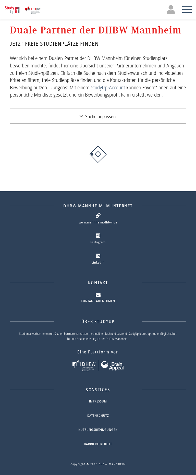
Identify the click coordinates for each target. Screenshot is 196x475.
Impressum (98, 401)
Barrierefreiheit (98, 444)
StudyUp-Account (108, 88)
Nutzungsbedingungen (97, 430)
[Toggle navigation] (171, 9)
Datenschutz (98, 416)
